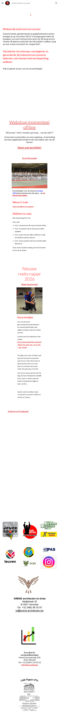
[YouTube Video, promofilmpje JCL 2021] (29, 94)
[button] (2, 3)
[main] (29, 48)
